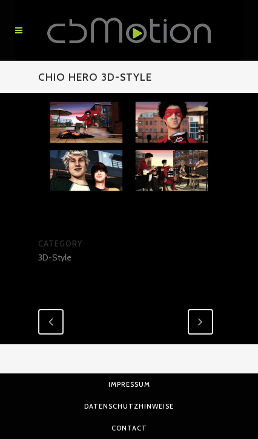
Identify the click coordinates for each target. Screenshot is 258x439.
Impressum (129, 384)
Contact (129, 428)
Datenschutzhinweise (129, 406)
